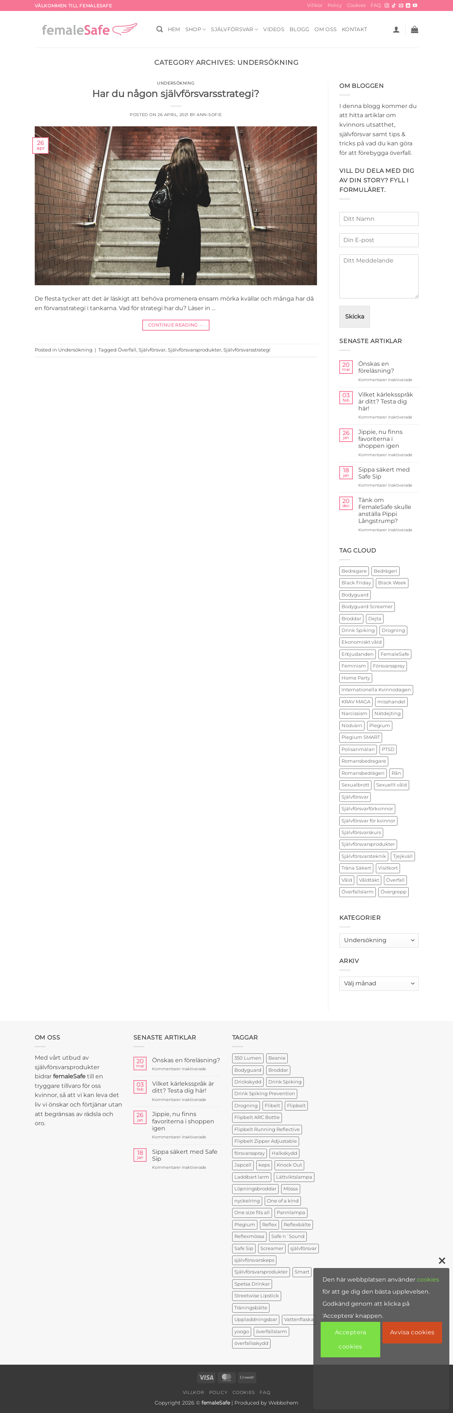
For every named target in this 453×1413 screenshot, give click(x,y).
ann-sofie (209, 114)
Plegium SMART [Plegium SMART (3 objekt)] (360, 737)
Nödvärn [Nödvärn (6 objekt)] (351, 725)
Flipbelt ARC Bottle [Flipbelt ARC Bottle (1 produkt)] (257, 1117)
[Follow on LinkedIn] (408, 5)
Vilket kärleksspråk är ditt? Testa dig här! (385, 401)
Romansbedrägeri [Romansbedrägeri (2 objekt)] (363, 773)
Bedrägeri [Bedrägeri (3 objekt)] (385, 571)
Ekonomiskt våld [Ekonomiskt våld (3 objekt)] (361, 642)
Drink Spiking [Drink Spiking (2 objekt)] (358, 630)
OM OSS (325, 29)
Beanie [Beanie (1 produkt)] (277, 1058)
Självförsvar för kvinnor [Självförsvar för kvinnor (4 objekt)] (368, 820)
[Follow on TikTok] (394, 5)
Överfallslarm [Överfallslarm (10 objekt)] (357, 892)
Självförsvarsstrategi (247, 350)
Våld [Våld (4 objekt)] (346, 880)
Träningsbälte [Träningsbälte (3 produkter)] (250, 1307)
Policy (335, 5)
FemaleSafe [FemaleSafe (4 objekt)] (395, 654)
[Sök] (159, 29)
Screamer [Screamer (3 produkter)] (271, 1248)
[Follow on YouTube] (415, 5)
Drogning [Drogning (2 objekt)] (393, 630)
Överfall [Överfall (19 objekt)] (395, 880)
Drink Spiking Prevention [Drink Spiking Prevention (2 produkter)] (264, 1093)
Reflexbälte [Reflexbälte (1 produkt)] (297, 1224)
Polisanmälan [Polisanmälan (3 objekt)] (358, 749)
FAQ (376, 5)
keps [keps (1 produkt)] (264, 1165)
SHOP (195, 29)
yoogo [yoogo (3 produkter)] (241, 1331)
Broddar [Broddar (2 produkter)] (278, 1070)
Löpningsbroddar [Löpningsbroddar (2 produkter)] (255, 1188)
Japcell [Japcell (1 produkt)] (243, 1165)
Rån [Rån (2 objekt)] (396, 773)
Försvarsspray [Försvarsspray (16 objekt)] (389, 666)
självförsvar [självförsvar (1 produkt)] (303, 1248)
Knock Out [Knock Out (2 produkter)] (289, 1165)
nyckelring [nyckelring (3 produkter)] (247, 1201)
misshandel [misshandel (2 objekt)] (391, 701)
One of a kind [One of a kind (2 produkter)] (283, 1201)
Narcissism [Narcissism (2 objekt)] (354, 713)
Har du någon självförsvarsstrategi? (175, 93)
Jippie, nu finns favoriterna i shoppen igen (380, 438)
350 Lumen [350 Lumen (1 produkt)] (247, 1058)
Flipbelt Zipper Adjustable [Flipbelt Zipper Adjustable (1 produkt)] (265, 1141)
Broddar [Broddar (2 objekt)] (351, 618)
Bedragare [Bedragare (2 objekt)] (354, 571)
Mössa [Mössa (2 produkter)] (290, 1188)
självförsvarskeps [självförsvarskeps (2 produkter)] (254, 1260)
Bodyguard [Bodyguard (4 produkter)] (247, 1070)
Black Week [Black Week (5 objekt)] (392, 582)
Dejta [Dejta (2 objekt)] (374, 618)
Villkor (314, 5)
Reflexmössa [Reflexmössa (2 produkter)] (249, 1236)
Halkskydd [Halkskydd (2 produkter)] (284, 1153)
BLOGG (299, 29)
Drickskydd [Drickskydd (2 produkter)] (247, 1082)
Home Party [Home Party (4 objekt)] (355, 678)
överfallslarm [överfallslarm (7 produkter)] (271, 1331)
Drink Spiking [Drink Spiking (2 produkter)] (285, 1082)
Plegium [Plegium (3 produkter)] (244, 1224)
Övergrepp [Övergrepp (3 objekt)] (394, 892)
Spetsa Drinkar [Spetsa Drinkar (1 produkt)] (252, 1284)
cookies (428, 1279)
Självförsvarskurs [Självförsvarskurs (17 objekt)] (361, 832)
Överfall (127, 350)
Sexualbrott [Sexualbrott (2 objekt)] (355, 785)
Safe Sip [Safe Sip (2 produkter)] (243, 1248)
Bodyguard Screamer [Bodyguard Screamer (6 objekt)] (367, 606)
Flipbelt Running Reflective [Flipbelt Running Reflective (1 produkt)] (267, 1129)
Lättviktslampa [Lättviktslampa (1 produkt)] (294, 1177)
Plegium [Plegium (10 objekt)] (379, 725)
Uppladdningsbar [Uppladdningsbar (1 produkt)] (255, 1319)
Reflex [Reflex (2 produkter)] (269, 1224)
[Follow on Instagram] (387, 5)
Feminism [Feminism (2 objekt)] (353, 666)
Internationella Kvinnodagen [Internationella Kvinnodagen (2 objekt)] (376, 689)
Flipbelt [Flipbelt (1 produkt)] (296, 1105)
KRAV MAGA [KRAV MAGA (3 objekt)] (355, 701)
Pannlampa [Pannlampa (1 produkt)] (291, 1212)
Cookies (356, 5)
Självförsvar (234, 29)
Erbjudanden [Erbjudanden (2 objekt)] (357, 654)
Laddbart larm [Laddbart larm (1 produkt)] (251, 1177)
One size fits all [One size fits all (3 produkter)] (252, 1212)
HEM (174, 29)
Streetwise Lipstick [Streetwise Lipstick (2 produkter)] (256, 1295)
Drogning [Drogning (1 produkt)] (246, 1105)
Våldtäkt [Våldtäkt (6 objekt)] (369, 880)
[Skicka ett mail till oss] (401, 5)
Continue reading (176, 324)
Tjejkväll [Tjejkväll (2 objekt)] (403, 856)
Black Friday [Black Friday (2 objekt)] (356, 582)
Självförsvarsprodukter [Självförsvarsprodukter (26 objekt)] (368, 844)
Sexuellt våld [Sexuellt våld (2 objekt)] (391, 785)
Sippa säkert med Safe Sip (384, 473)
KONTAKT (354, 29)
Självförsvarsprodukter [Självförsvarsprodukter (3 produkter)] (261, 1272)
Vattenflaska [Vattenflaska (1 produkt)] (299, 1319)
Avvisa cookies (412, 1332)
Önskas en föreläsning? (376, 367)
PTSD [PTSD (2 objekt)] (388, 749)
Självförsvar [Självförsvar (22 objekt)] (355, 797)
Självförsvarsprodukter (194, 350)
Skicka (354, 316)
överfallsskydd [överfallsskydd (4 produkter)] (251, 1343)
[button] (396, 29)
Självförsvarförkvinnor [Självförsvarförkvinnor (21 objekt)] (367, 808)
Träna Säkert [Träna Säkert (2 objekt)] (356, 868)
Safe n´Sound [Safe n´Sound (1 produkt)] (288, 1236)
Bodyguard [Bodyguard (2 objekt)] (355, 595)
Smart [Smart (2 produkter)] (302, 1272)
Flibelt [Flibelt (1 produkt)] (272, 1105)
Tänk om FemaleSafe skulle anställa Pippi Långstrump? (384, 511)
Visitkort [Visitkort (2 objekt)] (388, 868)
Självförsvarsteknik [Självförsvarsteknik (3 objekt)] (363, 856)
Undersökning (176, 83)
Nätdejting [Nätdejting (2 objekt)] (387, 713)
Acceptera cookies (350, 1339)
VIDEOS (273, 29)
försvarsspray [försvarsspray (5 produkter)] (249, 1153)
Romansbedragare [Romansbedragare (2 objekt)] (363, 761)
